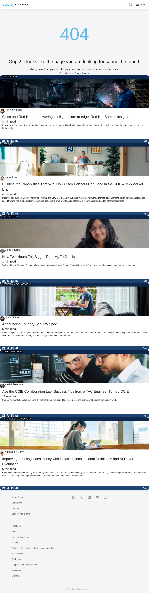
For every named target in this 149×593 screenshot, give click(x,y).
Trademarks (17, 559)
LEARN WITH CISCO (13, 351)
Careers (15, 508)
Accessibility (17, 553)
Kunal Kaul (11, 177)
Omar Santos (12, 317)
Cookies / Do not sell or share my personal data (33, 548)
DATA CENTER (10, 77)
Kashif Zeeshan (14, 384)
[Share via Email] (17, 140)
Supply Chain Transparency (24, 565)
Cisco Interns (12, 249)
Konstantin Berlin (14, 451)
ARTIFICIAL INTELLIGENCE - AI (17, 284)
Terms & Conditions (20, 537)
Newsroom (16, 570)
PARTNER (8, 144)
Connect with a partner (22, 514)
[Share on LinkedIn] (4, 140)
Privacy (15, 542)
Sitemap (15, 576)
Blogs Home (82, 73)
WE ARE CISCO (11, 217)
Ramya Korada (13, 109)
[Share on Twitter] (9, 140)
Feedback (16, 526)
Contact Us (17, 503)
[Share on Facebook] (13, 140)
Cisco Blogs (22, 4)
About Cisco (17, 497)
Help (14, 531)
